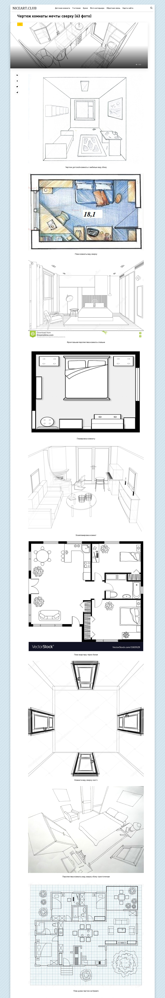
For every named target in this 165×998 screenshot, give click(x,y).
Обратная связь (113, 8)
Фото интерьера (97, 8)
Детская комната (62, 8)
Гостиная (76, 8)
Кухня (85, 8)
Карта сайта (127, 8)
